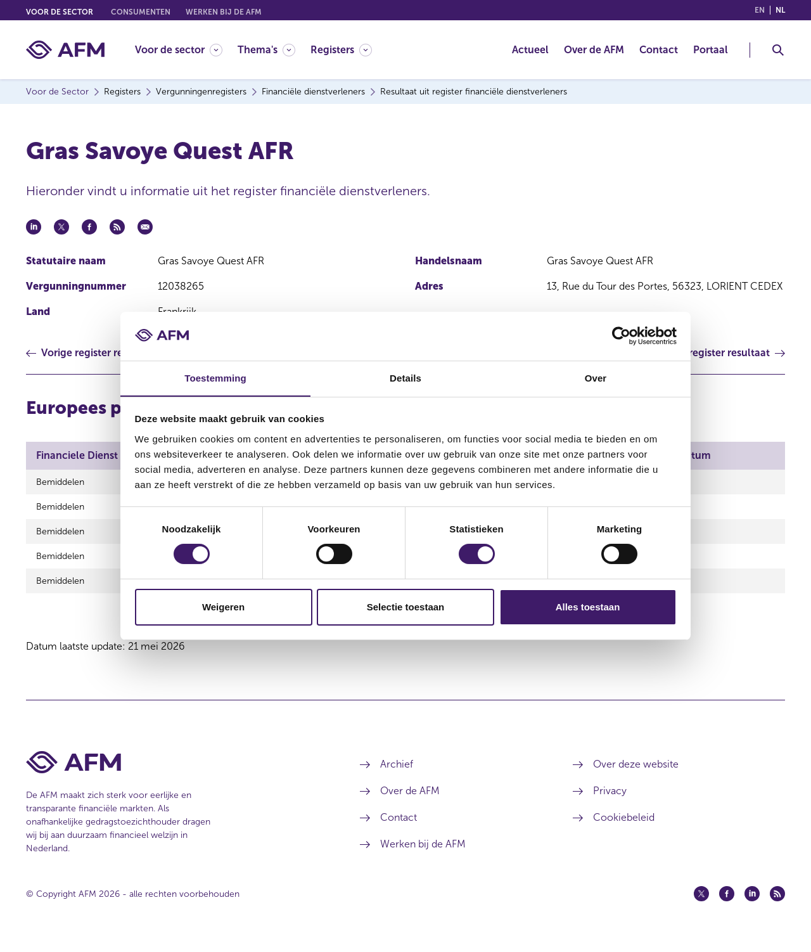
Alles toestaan (588, 606)
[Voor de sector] (178, 49)
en (760, 10)
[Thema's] (266, 49)
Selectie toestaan (406, 606)
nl (780, 10)
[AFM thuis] (65, 50)
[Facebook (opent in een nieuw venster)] (726, 903)
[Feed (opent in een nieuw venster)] (777, 903)
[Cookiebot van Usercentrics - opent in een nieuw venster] (621, 335)
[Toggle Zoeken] (778, 50)
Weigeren (223, 606)
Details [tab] (405, 377)
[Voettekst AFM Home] (174, 772)
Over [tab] (596, 377)
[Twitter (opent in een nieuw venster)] (701, 903)
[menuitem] (186, 49)
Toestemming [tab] (215, 377)
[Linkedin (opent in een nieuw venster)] (752, 903)
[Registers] (341, 49)
